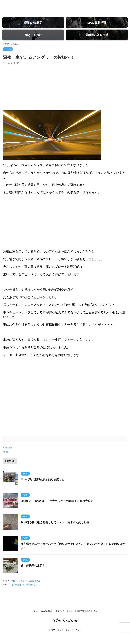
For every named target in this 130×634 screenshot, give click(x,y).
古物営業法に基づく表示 (87, 610)
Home (35, 610)
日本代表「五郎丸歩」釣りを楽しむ (43, 488)
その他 (9, 456)
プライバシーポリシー (65, 610)
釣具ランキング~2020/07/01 (25, 589)
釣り (8, 461)
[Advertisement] (65, 96)
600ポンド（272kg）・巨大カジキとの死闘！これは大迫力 (57, 509)
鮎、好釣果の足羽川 (33, 574)
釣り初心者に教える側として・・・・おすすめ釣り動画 (55, 531)
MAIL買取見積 (46, 610)
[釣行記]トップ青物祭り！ (24, 593)
